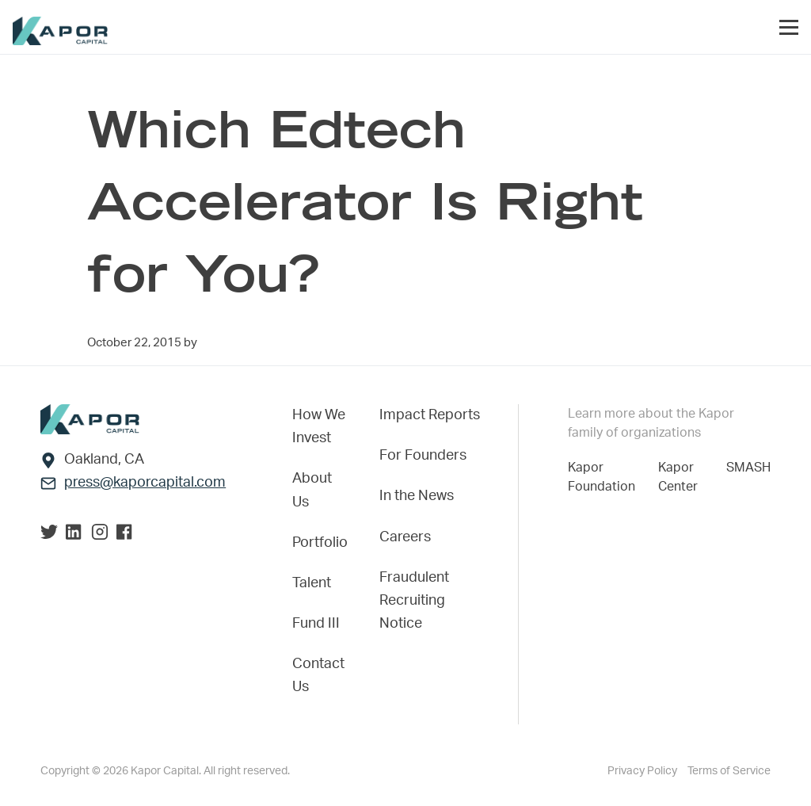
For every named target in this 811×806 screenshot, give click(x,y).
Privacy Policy (643, 771)
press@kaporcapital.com (145, 483)
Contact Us (318, 675)
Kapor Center (681, 477)
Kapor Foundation (605, 477)
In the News (416, 496)
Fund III (316, 624)
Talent (311, 583)
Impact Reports (429, 415)
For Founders (422, 456)
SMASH (748, 467)
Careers (405, 537)
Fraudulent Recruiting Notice (414, 601)
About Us (312, 490)
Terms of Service (729, 771)
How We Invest (318, 426)
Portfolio (320, 543)
